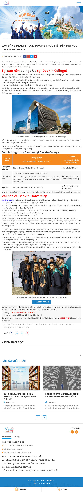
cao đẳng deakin (13, 324)
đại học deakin (24, 327)
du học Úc (28, 70)
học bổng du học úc (9, 327)
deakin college (41, 324)
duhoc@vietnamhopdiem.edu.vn (19, 453)
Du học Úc (67, 324)
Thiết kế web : (37, 483)
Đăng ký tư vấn (42, 302)
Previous (38, 417)
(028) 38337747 (17, 449)
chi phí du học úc (27, 324)
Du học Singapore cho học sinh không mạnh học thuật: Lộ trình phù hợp (20, 396)
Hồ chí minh (6, 437)
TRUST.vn (46, 483)
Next (44, 417)
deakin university (55, 324)
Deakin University (33, 75)
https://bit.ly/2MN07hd (39, 318)
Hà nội (16, 437)
